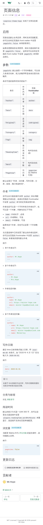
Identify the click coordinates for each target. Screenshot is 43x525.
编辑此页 (7, 490)
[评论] (10, 497)
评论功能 (23, 433)
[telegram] (25, 3)
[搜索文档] (34, 3)
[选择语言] (20, 3)
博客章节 (10, 399)
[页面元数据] (30, 497)
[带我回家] (10, 3)
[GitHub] (28, 3)
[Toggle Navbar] (39, 2)
